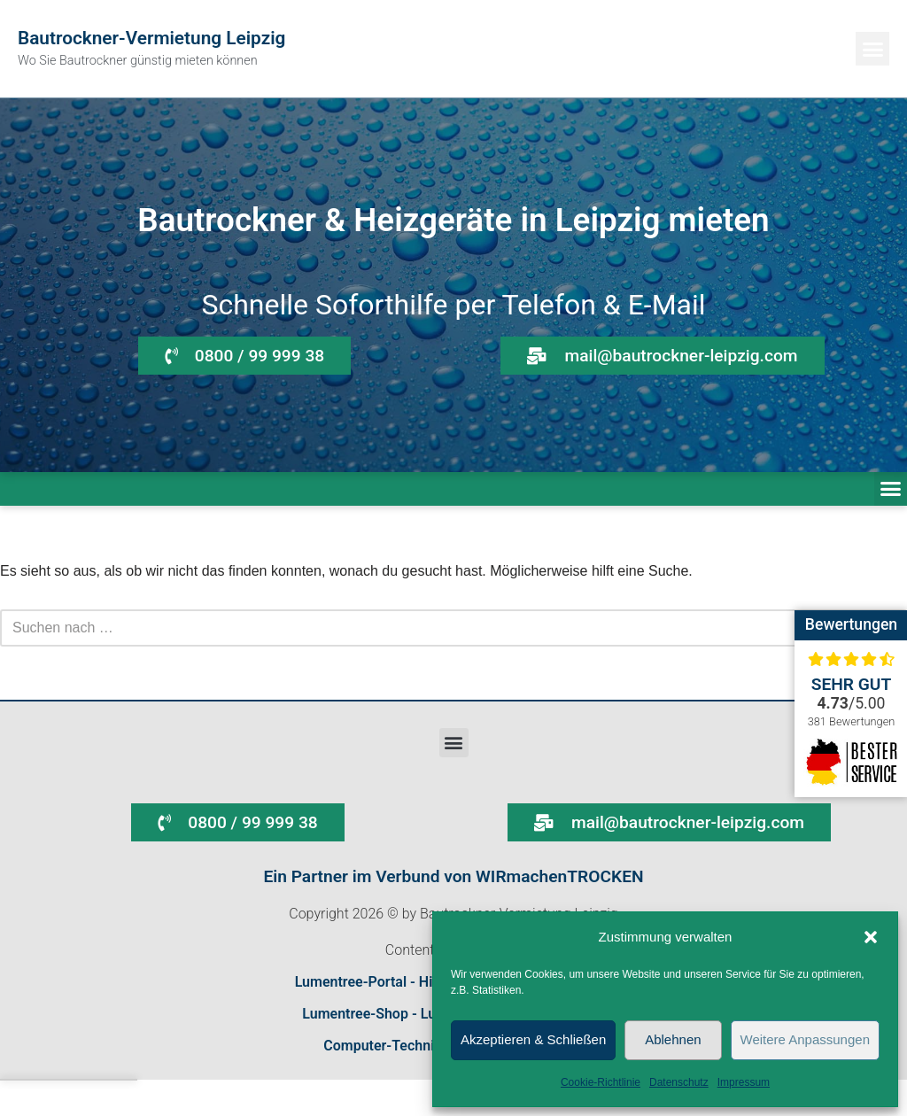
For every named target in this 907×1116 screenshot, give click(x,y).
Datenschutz (679, 1082)
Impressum (743, 1082)
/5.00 (852, 703)
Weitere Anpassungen (805, 1039)
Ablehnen (673, 1039)
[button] (871, 937)
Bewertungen (851, 624)
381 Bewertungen (851, 721)
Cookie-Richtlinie (600, 1082)
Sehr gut (851, 684)
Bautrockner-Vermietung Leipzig (151, 38)
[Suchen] (433, 628)
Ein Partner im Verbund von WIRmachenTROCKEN (453, 876)
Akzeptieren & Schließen (533, 1039)
